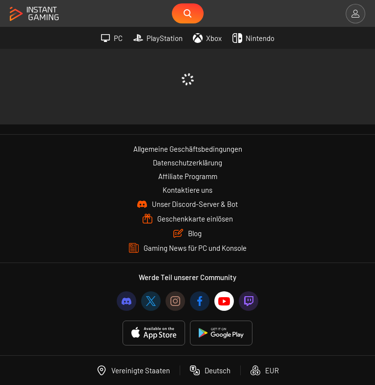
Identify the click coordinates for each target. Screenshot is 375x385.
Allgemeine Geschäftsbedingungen (187, 148)
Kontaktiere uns (187, 189)
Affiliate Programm (187, 176)
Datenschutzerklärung (187, 162)
